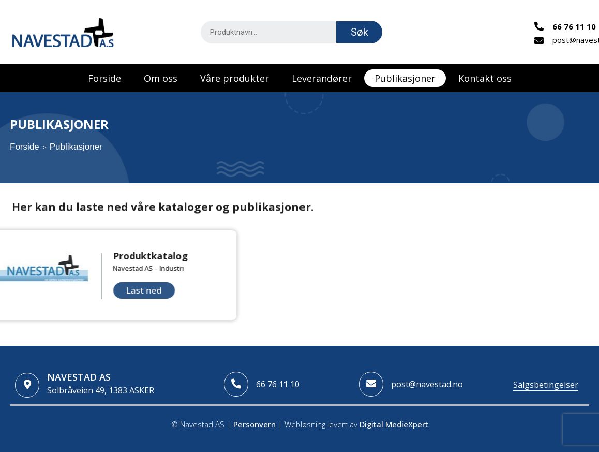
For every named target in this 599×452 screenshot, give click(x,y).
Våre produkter (234, 78)
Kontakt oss (485, 78)
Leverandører (322, 78)
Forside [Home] (24, 147)
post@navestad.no (427, 384)
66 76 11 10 (278, 384)
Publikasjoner (405, 78)
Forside (104, 78)
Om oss (160, 78)
